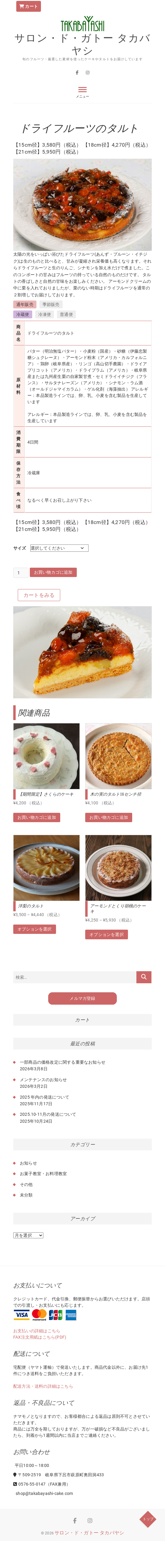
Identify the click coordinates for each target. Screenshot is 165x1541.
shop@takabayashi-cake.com (44, 1493)
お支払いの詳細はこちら (36, 1330)
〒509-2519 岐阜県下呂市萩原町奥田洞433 (58, 1474)
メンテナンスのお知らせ (43, 1079)
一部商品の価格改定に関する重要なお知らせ (62, 1062)
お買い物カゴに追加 (53, 572)
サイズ (19, 548)
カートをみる (38, 595)
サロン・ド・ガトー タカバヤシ (82, 44)
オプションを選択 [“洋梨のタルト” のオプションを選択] (34, 929)
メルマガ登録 (82, 998)
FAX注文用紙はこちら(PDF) (39, 1337)
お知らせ (28, 1163)
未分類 (26, 1195)
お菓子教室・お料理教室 (43, 1173)
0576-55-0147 (29, 1484)
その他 (26, 1184)
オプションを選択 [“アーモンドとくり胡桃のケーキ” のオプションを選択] (106, 934)
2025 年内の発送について (44, 1097)
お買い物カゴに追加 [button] (36, 817)
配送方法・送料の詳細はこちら (43, 1386)
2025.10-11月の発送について (48, 1114)
